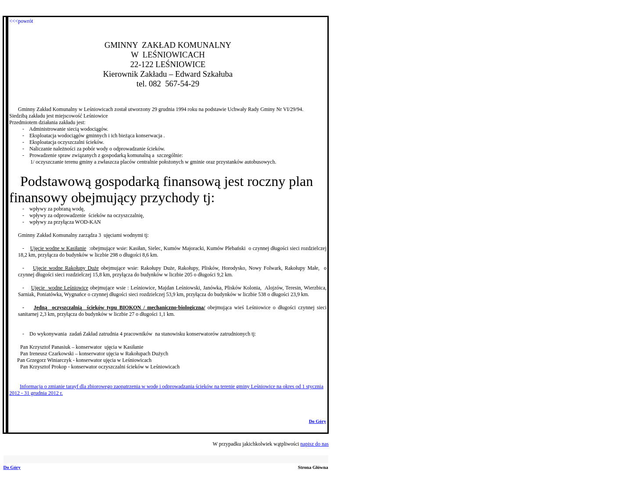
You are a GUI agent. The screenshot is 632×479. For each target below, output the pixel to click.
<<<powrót (21, 21)
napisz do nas (314, 444)
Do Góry (317, 421)
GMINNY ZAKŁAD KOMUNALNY (167, 45)
